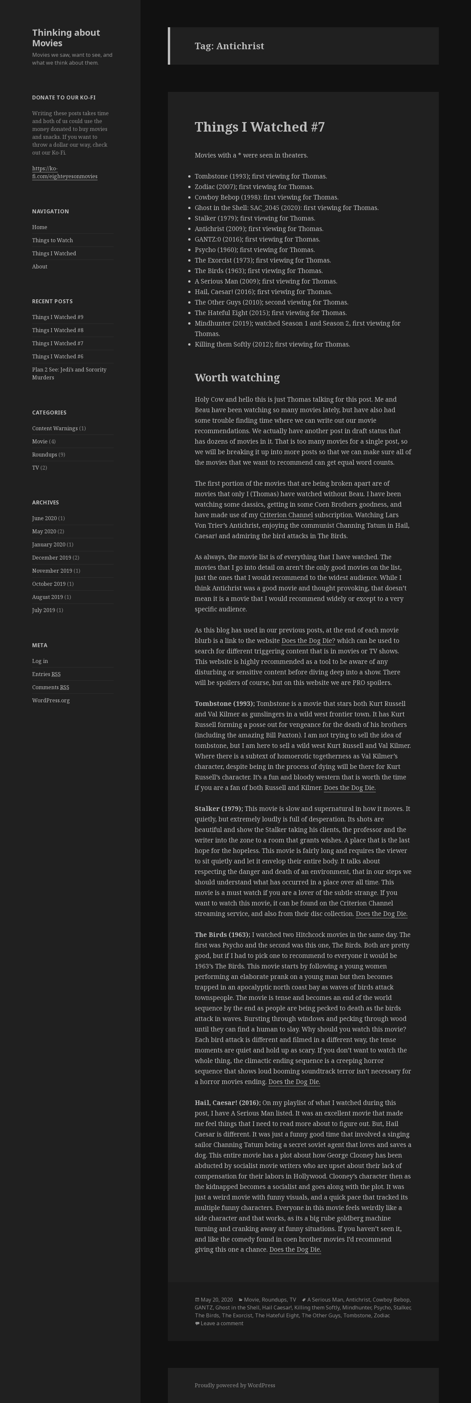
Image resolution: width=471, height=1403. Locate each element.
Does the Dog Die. (295, 1249)
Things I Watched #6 (57, 356)
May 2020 (44, 531)
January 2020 (48, 544)
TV (35, 467)
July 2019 (43, 610)
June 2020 (44, 518)
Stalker (401, 1307)
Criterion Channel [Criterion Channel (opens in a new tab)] (286, 515)
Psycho (382, 1307)
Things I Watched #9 (57, 317)
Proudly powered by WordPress (235, 1385)
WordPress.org (51, 700)
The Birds (207, 1315)
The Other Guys (321, 1315)
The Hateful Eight (277, 1315)
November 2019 (52, 570)
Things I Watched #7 (57, 343)
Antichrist (358, 1299)
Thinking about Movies (66, 37)
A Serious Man (325, 1299)
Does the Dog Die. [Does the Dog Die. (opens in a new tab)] (350, 787)
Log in (40, 661)
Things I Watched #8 (57, 330)
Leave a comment (222, 1323)
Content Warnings (55, 428)
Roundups (44, 454)
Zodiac (382, 1315)
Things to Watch (52, 240)
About (39, 266)
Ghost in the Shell (237, 1307)
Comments (50, 687)
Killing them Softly (317, 1307)
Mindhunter (356, 1307)
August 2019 (47, 597)
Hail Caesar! (277, 1307)
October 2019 (49, 583)
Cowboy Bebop (391, 1299)
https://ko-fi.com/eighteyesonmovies (65, 172)
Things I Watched (54, 253)
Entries (46, 674)
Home (39, 227)
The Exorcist (237, 1315)
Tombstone (357, 1315)
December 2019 (51, 557)
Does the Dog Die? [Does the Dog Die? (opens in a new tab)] (308, 640)
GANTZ (204, 1307)
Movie (40, 441)
